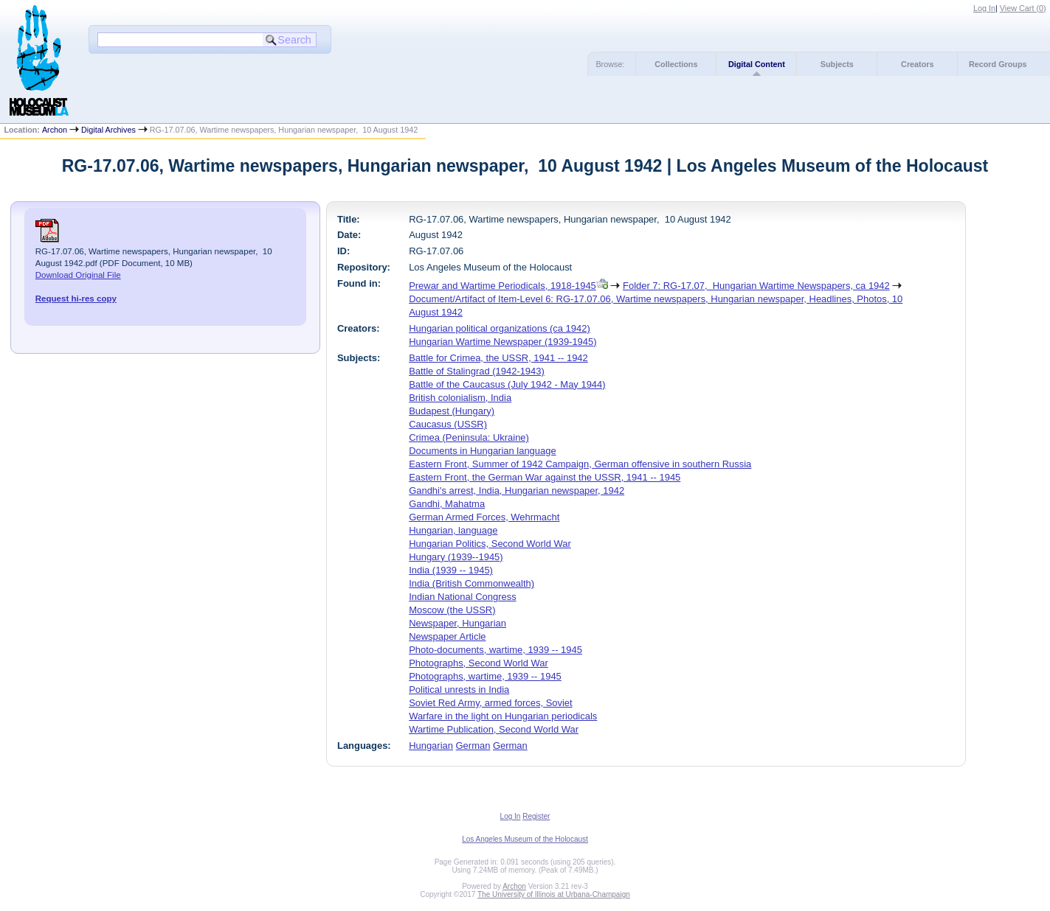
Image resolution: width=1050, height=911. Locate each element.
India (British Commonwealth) (471, 583)
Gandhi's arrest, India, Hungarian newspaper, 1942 (516, 490)
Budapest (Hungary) (451, 410)
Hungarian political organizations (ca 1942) (499, 328)
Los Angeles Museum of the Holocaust (525, 839)
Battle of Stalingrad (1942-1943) (477, 371)
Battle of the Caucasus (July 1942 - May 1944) (507, 384)
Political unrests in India (459, 689)
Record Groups (998, 64)
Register (536, 816)
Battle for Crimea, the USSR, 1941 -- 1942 (498, 357)
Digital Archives (108, 129)
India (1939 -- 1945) (451, 570)
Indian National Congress (462, 596)
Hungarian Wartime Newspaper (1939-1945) (502, 341)
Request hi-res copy (76, 298)
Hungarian (431, 745)
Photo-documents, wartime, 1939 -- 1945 (495, 649)
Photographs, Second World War (478, 663)
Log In (984, 8)
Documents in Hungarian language (482, 450)
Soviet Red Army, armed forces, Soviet (491, 702)
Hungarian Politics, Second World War (490, 543)
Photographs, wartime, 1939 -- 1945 (485, 676)
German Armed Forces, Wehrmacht (484, 517)
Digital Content (756, 64)
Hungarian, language (453, 530)
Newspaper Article (447, 636)
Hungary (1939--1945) (455, 556)
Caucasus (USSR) (448, 424)
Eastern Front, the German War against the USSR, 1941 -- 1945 (544, 477)
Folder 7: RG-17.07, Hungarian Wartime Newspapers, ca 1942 (756, 285)
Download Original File (78, 274)
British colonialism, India (460, 397)
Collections (675, 64)
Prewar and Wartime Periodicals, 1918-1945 (502, 285)
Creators (917, 64)
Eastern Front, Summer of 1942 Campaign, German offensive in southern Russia (580, 464)
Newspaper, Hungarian (457, 623)
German (473, 745)
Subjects (837, 64)
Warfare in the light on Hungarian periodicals (503, 716)
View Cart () (1023, 8)
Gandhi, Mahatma (447, 503)
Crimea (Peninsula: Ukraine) (469, 437)
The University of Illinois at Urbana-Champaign (553, 894)
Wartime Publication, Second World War (493, 729)
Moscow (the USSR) (452, 609)
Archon (54, 129)
